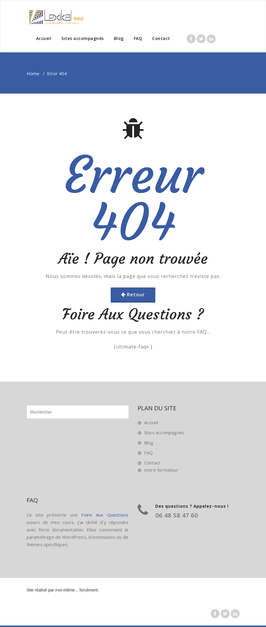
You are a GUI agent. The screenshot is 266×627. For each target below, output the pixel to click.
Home (33, 73)
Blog (119, 38)
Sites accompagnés (82, 38)
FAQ (138, 38)
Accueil (43, 38)
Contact (161, 38)
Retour (136, 294)
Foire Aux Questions (104, 515)
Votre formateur (161, 470)
